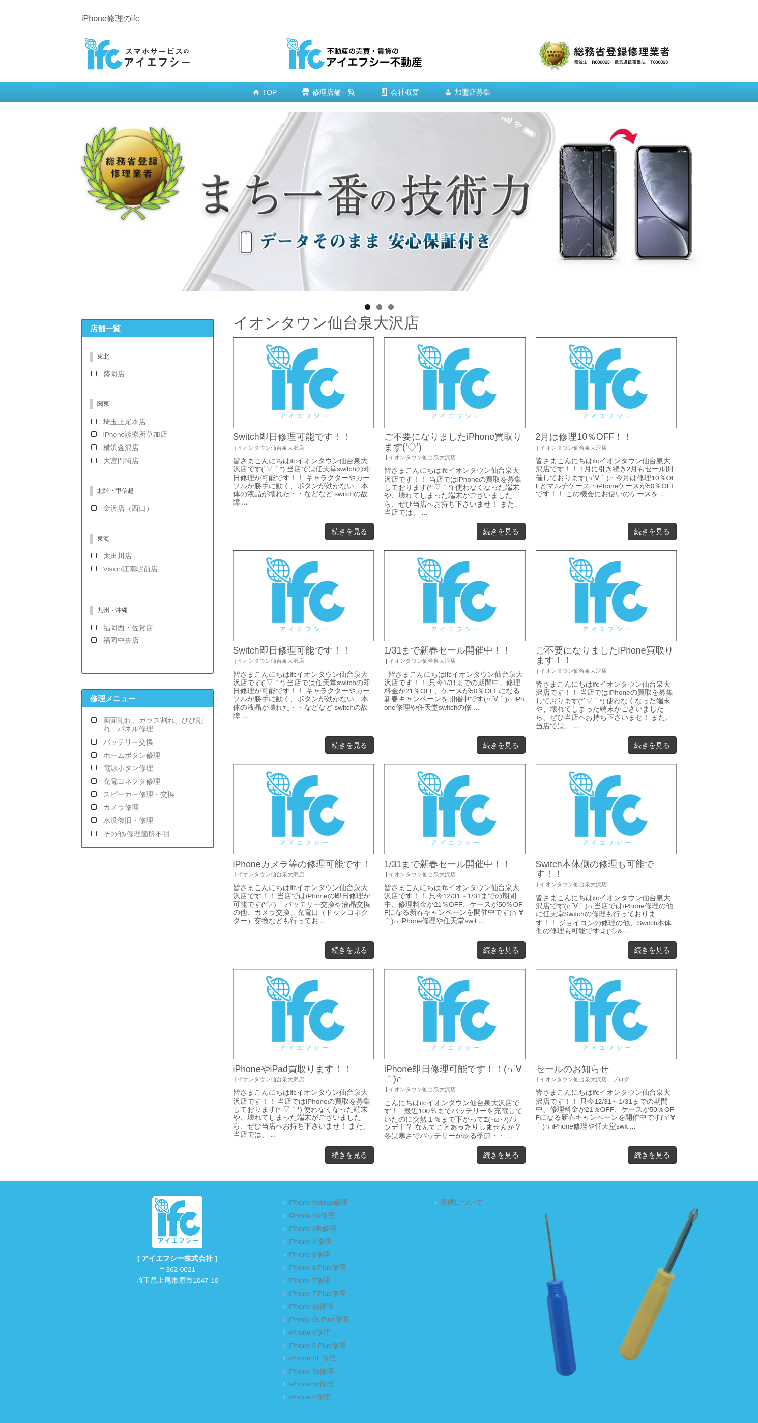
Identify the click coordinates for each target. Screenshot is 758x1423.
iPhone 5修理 (310, 1397)
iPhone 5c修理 (311, 1384)
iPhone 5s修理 (311, 1371)
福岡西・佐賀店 (128, 628)
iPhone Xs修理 (312, 1216)
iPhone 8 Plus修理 (317, 1267)
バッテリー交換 (128, 742)
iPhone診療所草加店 (135, 434)
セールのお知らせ (572, 1069)
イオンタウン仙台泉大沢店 (270, 447)
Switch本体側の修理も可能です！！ (595, 869)
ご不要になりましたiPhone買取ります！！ (605, 655)
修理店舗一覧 (333, 92)
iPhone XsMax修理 (318, 1202)
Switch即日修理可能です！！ (292, 437)
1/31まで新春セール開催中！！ (447, 650)
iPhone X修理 (310, 1242)
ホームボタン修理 (131, 755)
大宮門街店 (121, 461)
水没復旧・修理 (128, 820)
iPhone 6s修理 (311, 1306)
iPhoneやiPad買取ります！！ (292, 1069)
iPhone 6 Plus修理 (317, 1345)
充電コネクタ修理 (131, 781)
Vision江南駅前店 (130, 569)
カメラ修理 (121, 807)
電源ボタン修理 (128, 768)
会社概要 (405, 92)
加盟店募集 (472, 92)
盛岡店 (114, 374)
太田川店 (117, 556)
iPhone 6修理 (310, 1332)
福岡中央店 (121, 640)
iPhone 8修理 (310, 1254)
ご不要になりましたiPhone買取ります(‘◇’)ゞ (453, 442)
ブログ (621, 1079)
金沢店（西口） (128, 508)
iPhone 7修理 (310, 1280)
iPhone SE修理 (312, 1358)
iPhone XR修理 (312, 1228)
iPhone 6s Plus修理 (319, 1319)
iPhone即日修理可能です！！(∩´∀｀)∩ (453, 1074)
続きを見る (349, 531)
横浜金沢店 (121, 448)
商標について (461, 1202)
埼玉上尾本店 (124, 422)
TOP (270, 92)
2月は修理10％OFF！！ (584, 437)
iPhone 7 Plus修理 (317, 1293)
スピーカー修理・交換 (138, 794)
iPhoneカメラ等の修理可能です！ (302, 864)
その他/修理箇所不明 (136, 834)
